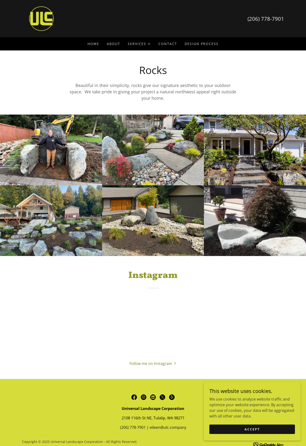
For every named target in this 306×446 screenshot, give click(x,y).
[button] (139, 44)
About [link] (113, 43)
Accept (253, 429)
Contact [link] (167, 43)
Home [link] (93, 43)
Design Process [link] (202, 43)
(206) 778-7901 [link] (266, 18)
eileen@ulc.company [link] (168, 427)
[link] (41, 18)
